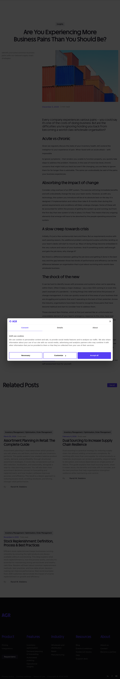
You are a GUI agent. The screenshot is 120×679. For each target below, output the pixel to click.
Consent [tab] (24, 328)
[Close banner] (110, 321)
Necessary (25, 355)
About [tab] (95, 328)
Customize (60, 355)
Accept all (94, 355)
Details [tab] (60, 328)
